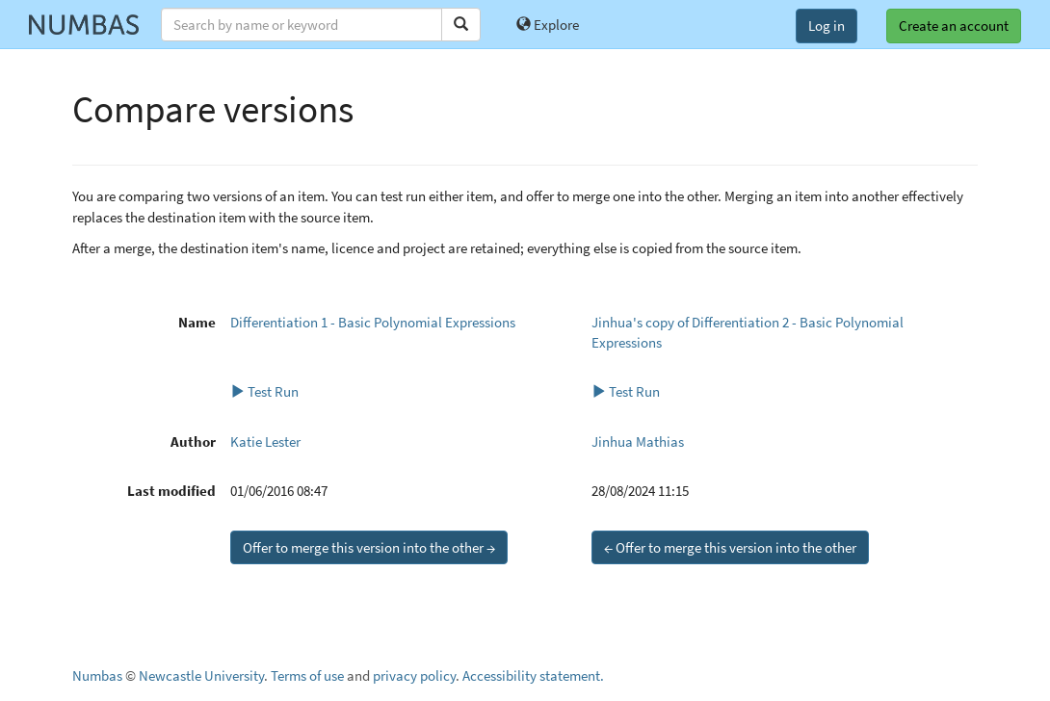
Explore (547, 24)
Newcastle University (201, 675)
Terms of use (307, 675)
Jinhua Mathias (637, 441)
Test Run (264, 391)
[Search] (461, 24)
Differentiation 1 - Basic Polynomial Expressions (372, 322)
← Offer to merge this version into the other (730, 547)
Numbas (97, 675)
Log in (826, 25)
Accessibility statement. (533, 675)
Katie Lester (265, 441)
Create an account (954, 25)
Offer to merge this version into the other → (369, 547)
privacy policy (414, 675)
